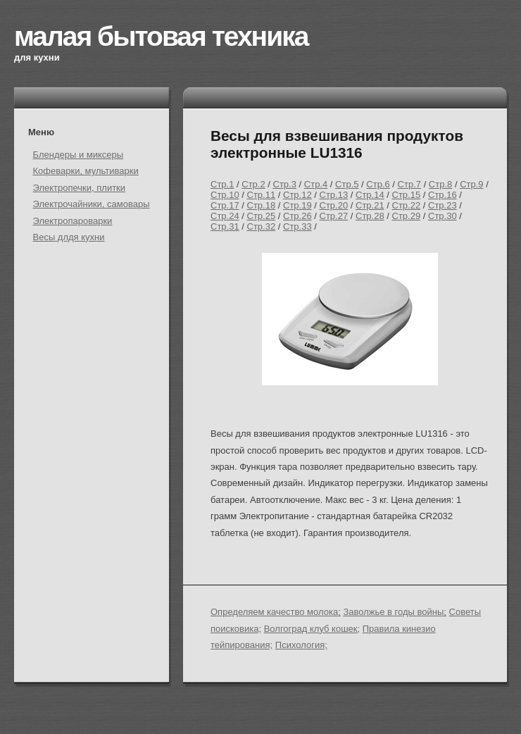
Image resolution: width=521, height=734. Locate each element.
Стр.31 (225, 226)
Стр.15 (406, 194)
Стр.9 (471, 184)
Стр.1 (222, 184)
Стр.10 (225, 194)
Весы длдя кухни (69, 237)
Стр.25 (261, 216)
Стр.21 (370, 205)
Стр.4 (315, 184)
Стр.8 (440, 184)
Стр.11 (261, 194)
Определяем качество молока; (276, 612)
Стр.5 (346, 184)
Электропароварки (73, 221)
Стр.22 (406, 205)
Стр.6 (377, 184)
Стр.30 (442, 216)
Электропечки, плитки (79, 187)
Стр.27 (334, 216)
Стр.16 (442, 194)
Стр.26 (297, 216)
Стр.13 (334, 194)
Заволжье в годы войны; (394, 612)
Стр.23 (442, 205)
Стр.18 (261, 205)
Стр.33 (297, 226)
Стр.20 (334, 205)
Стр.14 (370, 194)
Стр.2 (253, 184)
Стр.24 (225, 216)
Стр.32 (261, 226)
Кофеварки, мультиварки (86, 171)
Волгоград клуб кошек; (312, 628)
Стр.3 (284, 184)
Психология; (301, 645)
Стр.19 (297, 205)
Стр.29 (406, 216)
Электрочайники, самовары (91, 204)
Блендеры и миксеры (78, 154)
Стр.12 (297, 194)
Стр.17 (225, 205)
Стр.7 (409, 184)
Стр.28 (370, 216)
